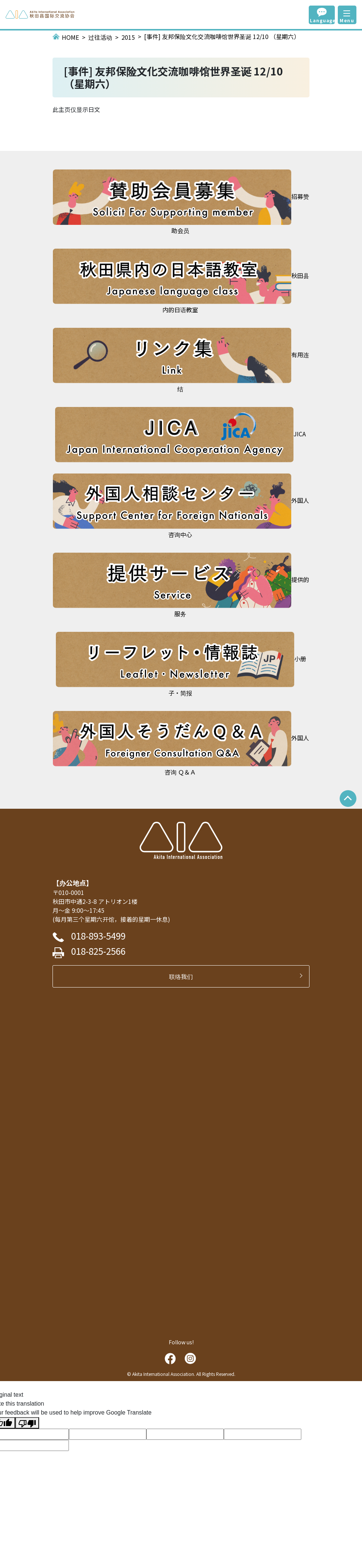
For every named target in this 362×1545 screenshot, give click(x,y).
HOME (70, 37)
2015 (128, 37)
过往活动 (100, 37)
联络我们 (184, 976)
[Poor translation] (27, 1423)
